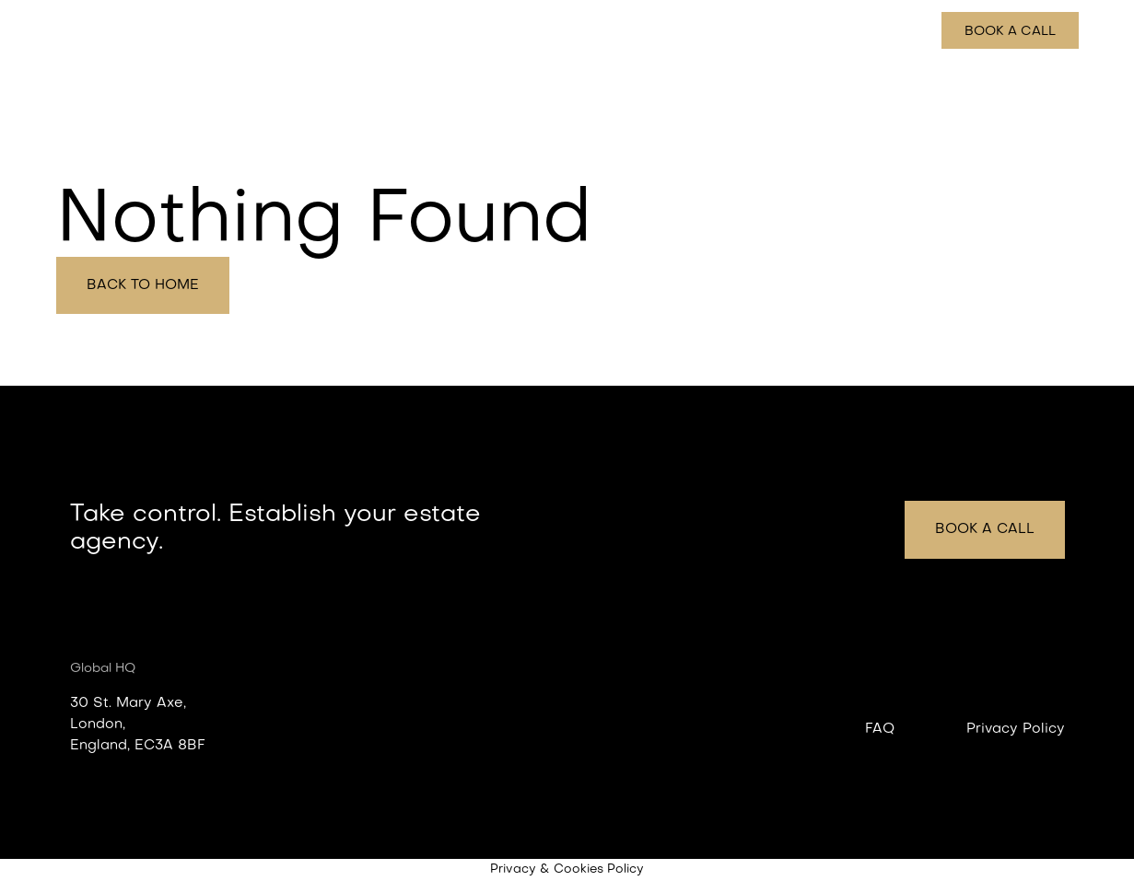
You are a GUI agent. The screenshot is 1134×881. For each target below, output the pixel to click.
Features (702, 31)
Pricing (894, 31)
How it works (802, 31)
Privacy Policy (1015, 729)
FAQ (879, 729)
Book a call (1010, 32)
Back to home (143, 285)
